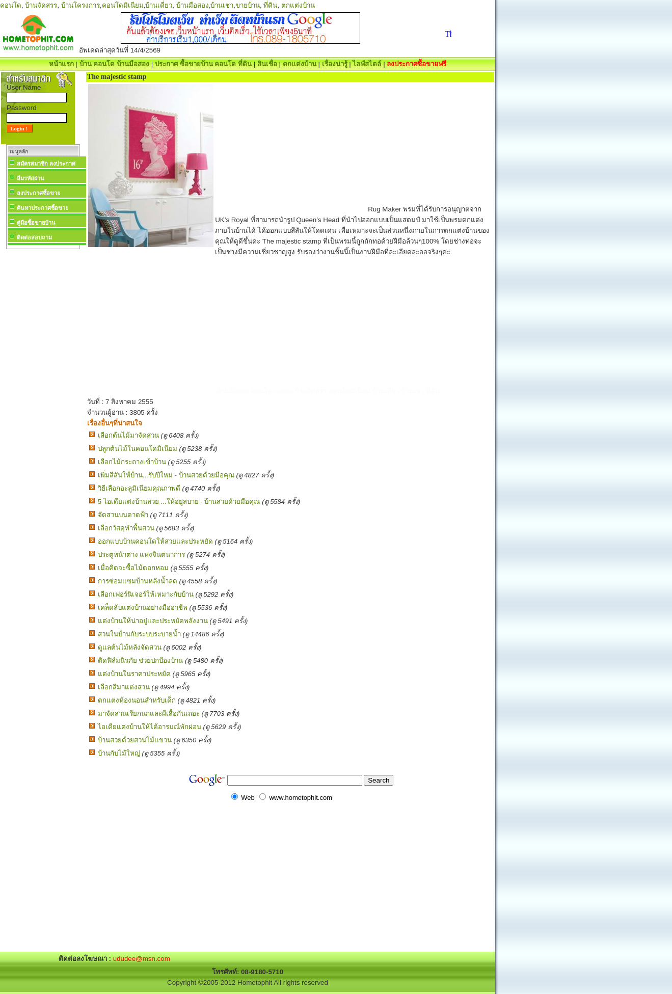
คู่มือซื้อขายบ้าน (36, 223)
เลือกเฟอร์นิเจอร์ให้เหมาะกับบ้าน (146, 594)
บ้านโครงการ (80, 5)
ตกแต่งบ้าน (298, 5)
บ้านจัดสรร (41, 5)
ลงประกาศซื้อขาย (38, 193)
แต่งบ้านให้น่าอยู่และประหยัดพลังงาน (153, 621)
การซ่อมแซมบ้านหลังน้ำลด (137, 581)
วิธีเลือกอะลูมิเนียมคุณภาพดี (139, 488)
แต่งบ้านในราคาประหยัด (134, 674)
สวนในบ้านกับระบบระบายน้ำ (139, 634)
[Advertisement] (43, 404)
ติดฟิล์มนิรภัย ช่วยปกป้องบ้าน (140, 660)
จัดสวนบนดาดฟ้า (123, 515)
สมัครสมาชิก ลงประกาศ (46, 163)
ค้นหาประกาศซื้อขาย (42, 208)
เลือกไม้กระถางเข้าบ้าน (132, 462)
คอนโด (10, 5)
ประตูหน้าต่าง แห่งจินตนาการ (141, 554)
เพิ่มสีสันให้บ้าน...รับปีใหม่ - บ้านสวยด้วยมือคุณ (166, 475)
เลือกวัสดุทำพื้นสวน (126, 528)
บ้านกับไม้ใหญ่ (119, 753)
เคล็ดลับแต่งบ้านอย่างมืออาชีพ (142, 607)
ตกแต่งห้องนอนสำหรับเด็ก (137, 700)
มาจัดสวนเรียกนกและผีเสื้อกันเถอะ (149, 713)
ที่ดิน (270, 5)
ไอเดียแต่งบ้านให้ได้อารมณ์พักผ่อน (149, 727)
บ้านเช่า (221, 5)
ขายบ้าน (247, 5)
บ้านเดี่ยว (158, 5)
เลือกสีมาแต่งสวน (124, 687)
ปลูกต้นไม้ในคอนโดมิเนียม (137, 448)
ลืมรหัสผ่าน (30, 178)
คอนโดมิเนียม (123, 5)
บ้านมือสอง (192, 5)
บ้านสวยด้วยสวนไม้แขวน (135, 740)
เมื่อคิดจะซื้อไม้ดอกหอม (133, 568)
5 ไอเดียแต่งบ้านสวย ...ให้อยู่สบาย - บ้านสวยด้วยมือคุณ (179, 501)
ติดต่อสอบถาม (34, 237)
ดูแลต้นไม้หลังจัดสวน (130, 647)
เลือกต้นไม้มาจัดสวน (128, 435)
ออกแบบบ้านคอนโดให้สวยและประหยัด (155, 541)
